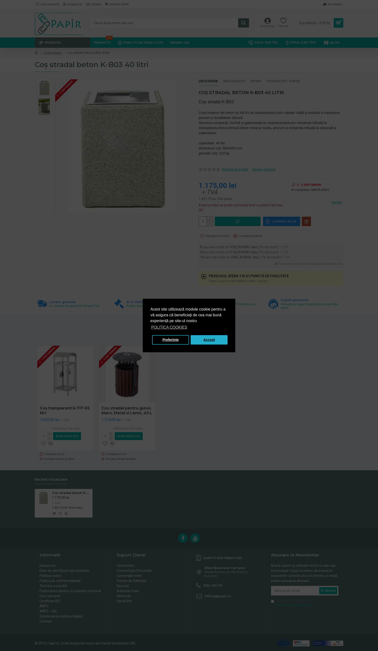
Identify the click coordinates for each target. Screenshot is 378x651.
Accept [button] (209, 340)
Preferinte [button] (170, 340)
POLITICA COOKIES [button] (169, 327)
